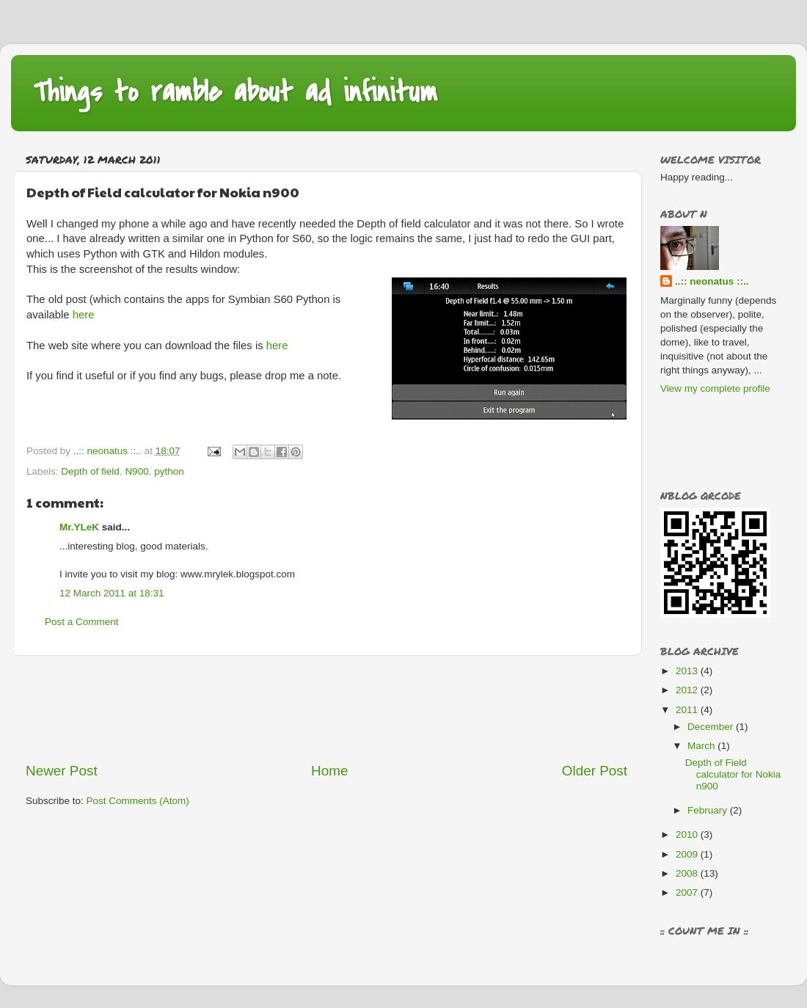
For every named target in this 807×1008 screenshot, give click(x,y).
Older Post (594, 770)
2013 (688, 670)
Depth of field (90, 471)
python (169, 471)
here (84, 315)
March (702, 745)
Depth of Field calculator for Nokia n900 (733, 774)
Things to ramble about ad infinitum (235, 92)
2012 (688, 689)
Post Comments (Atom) (138, 800)
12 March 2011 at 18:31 (111, 593)
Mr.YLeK (79, 527)
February (708, 810)
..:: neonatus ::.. (712, 281)
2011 (688, 709)
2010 (688, 834)
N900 (136, 471)
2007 (688, 892)
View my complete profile (715, 388)
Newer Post (62, 770)
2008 (688, 873)
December (711, 726)
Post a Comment (82, 621)
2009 (688, 854)
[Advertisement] (326, 709)
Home (329, 770)
